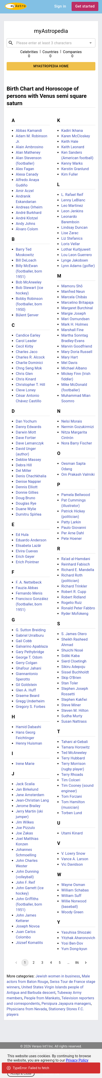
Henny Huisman (29, 743)
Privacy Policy (77, 1060)
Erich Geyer (25, 556)
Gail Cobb (24, 641)
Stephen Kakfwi (74, 699)
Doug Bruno (25, 498)
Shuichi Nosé (72, 650)
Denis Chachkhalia (31, 476)
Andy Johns (25, 223)
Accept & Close (21, 1073)
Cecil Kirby (24, 346)
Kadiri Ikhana (72, 130)
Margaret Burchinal (77, 308)
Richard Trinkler (74, 586)
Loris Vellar (70, 244)
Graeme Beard (27, 696)
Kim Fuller (69, 174)
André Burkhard (28, 212)
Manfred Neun (73, 291)
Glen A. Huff (26, 690)
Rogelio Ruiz (71, 602)
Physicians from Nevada (27, 1009)
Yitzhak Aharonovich (78, 938)
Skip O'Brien (71, 677)
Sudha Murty (71, 716)
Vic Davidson (72, 864)
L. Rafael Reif (72, 194)
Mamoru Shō (72, 286)
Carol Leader (26, 341)
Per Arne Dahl (72, 533)
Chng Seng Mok (29, 368)
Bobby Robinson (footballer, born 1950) (29, 304)
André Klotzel (27, 218)
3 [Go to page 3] (42, 962)
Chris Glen (24, 373)
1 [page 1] (25, 962)
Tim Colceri (70, 780)
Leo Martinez (72, 205)
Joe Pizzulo (25, 828)
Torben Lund (71, 813)
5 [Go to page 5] (59, 962)
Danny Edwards (28, 427)
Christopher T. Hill (30, 384)
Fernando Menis (29, 593)
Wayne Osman (73, 885)
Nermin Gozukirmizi (77, 427)
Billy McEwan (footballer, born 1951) (29, 271)
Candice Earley (28, 335)
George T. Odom (29, 657)
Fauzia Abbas (27, 588)
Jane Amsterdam (30, 795)
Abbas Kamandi (29, 130)
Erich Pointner (27, 562)
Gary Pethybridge (30, 652)
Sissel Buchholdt (75, 672)
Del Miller (23, 470)
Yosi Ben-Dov (72, 943)
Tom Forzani (71, 796)
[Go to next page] (85, 962)
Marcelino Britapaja (77, 302)
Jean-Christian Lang (32, 800)
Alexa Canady (27, 174)
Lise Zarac (69, 233)
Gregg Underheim (30, 701)
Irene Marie (25, 763)
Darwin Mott (26, 432)
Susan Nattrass (74, 721)
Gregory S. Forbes (30, 706)
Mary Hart (69, 357)
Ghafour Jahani (28, 668)
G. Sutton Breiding (31, 630)
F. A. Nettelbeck (29, 582)
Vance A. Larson (74, 859)
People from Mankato (42, 998)
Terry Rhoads (72, 774)
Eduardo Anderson (31, 540)
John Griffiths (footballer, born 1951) (29, 904)
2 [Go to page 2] (33, 962)
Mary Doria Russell (76, 352)
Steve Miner (71, 705)
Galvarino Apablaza (32, 646)
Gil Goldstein (26, 685)
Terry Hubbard (73, 758)
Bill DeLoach (26, 260)
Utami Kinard (72, 833)
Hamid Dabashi (28, 727)
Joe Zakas (24, 833)
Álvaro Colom (27, 229)
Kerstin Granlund (75, 169)
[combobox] (51, 42)
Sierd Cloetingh (73, 661)
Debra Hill (24, 465)
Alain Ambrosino (29, 147)
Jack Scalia (25, 784)
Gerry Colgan (26, 663)
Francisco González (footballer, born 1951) (32, 604)
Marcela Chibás (74, 297)
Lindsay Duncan (74, 227)
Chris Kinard (26, 379)
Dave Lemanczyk (30, 443)
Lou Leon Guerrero (76, 255)
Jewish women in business (57, 976)
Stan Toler (69, 683)
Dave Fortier (26, 438)
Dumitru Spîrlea (28, 514)
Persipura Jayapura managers (66, 1003)
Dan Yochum (26, 421)
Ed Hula (22, 535)
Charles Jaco (27, 352)
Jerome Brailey (28, 806)
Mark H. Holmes (74, 324)
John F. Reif (25, 882)
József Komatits (29, 942)
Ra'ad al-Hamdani (75, 559)
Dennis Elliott (27, 487)
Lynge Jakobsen (74, 260)
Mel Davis (69, 363)
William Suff (71, 896)
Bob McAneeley (28, 282)
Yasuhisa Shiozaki (76, 932)
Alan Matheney (28, 152)
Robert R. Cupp (73, 592)
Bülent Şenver (27, 315)
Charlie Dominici (29, 363)
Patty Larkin (71, 522)
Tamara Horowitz (75, 747)
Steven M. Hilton (75, 710)
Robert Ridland (73, 597)
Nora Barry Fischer (76, 443)
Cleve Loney (26, 390)
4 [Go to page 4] (51, 962)
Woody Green (72, 912)
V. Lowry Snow (73, 853)
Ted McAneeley (74, 753)
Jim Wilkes (25, 822)
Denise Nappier (28, 481)
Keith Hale (69, 141)
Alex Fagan (25, 169)
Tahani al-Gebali (74, 742)
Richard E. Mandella (77, 570)
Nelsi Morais (71, 421)
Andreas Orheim (29, 207)
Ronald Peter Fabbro (78, 608)
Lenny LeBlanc (73, 200)
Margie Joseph (73, 313)
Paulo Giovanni (73, 527)
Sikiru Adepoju (73, 667)
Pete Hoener (71, 538)
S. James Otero (74, 634)
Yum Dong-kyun (74, 949)
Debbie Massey (28, 459)
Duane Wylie (26, 509)
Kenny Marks (72, 163)
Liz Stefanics (72, 238)
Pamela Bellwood (75, 495)
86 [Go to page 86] (77, 962)
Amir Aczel (25, 191)
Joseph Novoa (28, 926)
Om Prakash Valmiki (78, 474)
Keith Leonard (72, 147)
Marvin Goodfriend (76, 346)
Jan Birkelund (27, 789)
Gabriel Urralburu (30, 635)
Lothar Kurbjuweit (76, 249)
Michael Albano (74, 368)
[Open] (90, 43)
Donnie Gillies (27, 492)
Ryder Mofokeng (74, 613)
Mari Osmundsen (75, 319)
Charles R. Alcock (30, 357)
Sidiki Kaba (70, 656)
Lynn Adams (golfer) (78, 266)
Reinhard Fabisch (75, 564)
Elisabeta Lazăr (28, 545)
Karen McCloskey (75, 136)
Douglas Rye (26, 503)
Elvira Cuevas (27, 551)
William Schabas (75, 890)
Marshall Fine (72, 330)
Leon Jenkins (72, 211)
